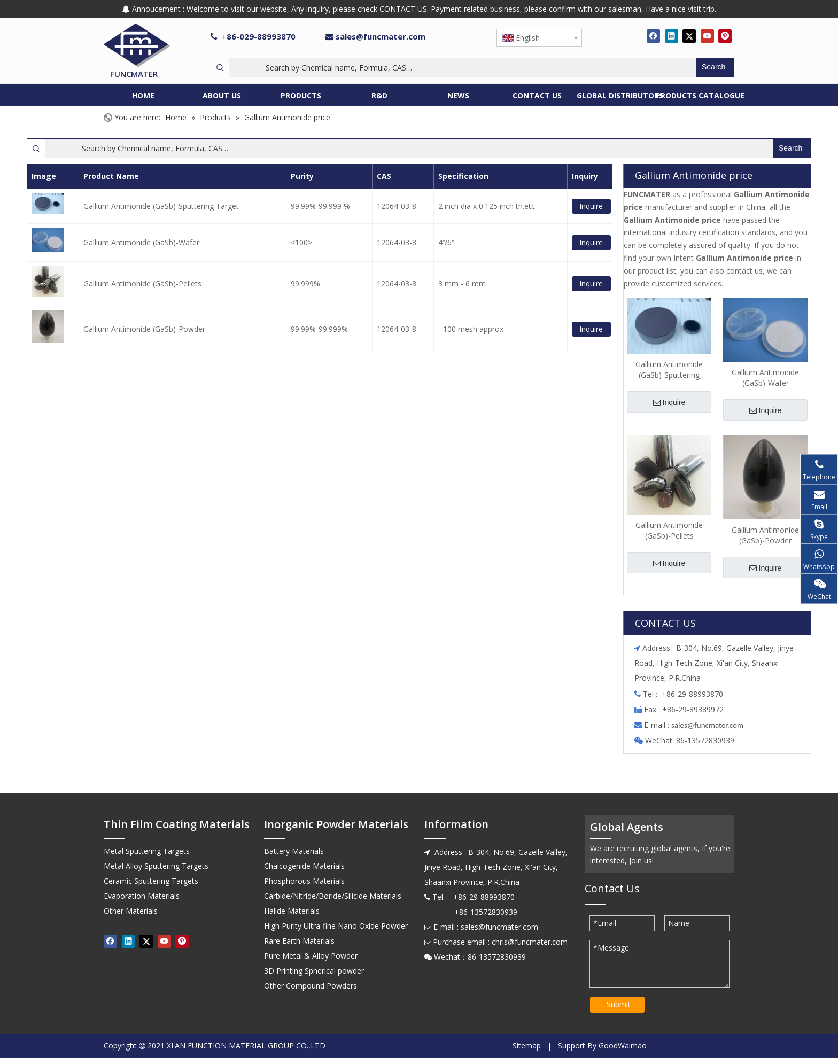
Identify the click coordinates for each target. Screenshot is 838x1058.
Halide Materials (292, 911)
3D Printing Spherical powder (314, 971)
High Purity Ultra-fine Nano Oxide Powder (336, 926)
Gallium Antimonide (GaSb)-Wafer (141, 242)
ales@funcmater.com (708, 725)
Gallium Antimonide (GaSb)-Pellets (142, 283)
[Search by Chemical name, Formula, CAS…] (462, 67)
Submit (619, 1004)
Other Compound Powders (310, 986)
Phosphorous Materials (304, 881)
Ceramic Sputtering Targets (151, 881)
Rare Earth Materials (299, 941)
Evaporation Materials (142, 896)
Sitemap (527, 1045)
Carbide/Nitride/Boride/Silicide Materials (332, 896)
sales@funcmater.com (380, 36)
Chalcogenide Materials (304, 866)
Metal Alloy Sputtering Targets (156, 866)
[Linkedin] (671, 36)
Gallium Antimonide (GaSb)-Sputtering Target (161, 206)
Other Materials (131, 911)
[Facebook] (653, 36)
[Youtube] (707, 36)
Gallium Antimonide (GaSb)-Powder (144, 329)
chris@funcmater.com (530, 942)
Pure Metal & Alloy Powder (311, 956)
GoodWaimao (623, 1045)
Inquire (591, 206)
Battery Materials (294, 851)
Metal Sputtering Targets (147, 851)
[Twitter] (689, 36)
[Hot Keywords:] (715, 67)
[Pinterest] (725, 36)
